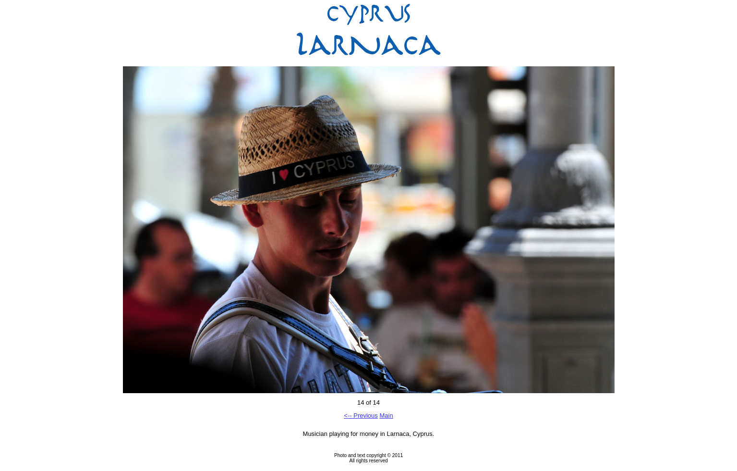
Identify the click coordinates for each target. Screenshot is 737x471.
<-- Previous (360, 415)
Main (386, 415)
